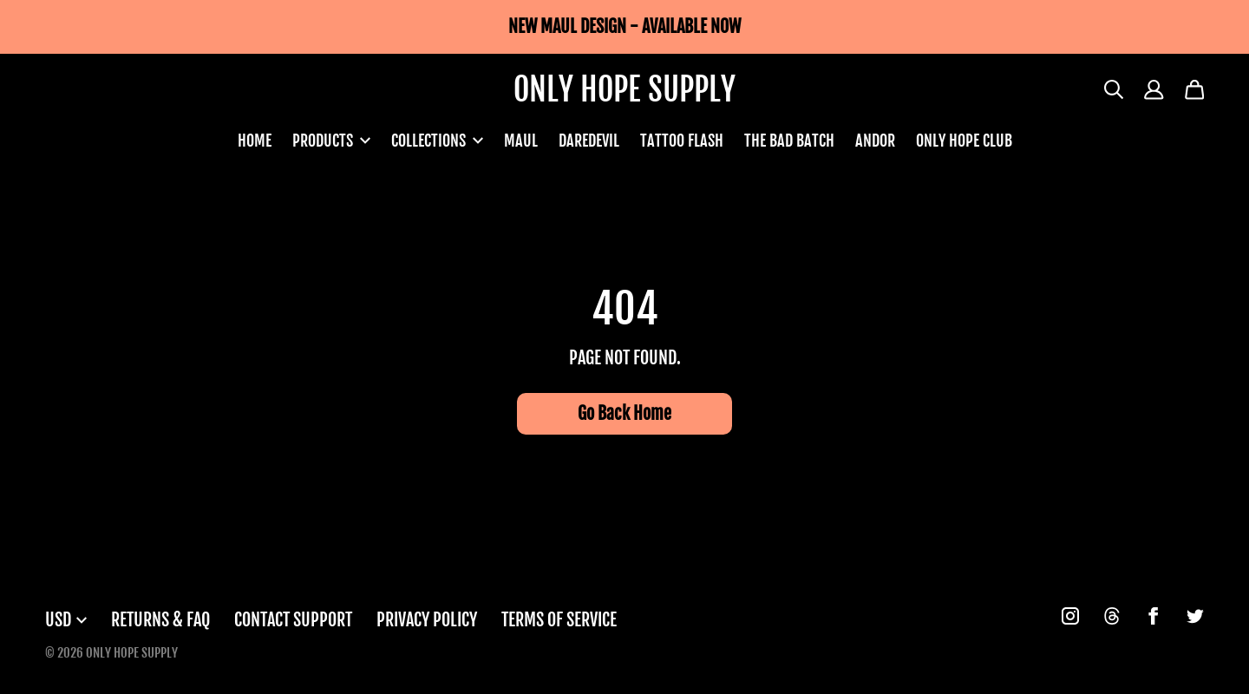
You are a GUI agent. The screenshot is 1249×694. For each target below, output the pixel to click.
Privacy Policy (426, 620)
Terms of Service (559, 620)
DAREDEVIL (589, 140)
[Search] (1114, 90)
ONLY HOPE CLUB (964, 140)
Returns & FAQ (160, 620)
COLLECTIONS (437, 140)
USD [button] (66, 620)
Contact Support (293, 620)
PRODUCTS (331, 140)
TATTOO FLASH (681, 140)
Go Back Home (624, 413)
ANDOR (875, 140)
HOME (254, 140)
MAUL (521, 140)
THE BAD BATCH (789, 140)
